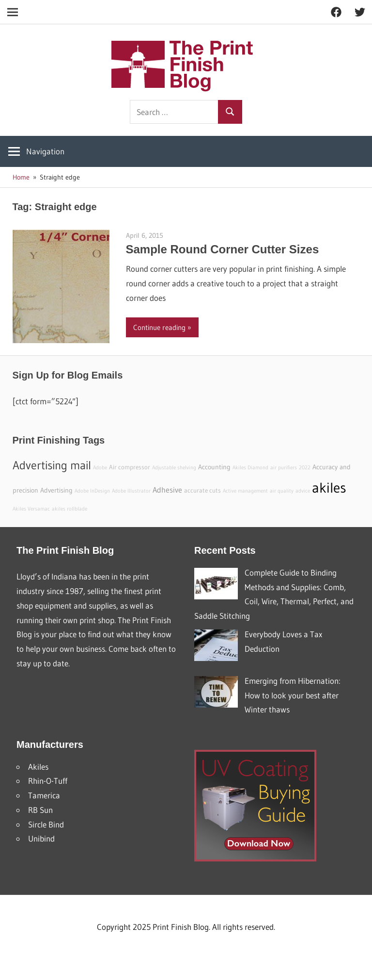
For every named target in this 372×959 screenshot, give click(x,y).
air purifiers (283, 467)
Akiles (38, 766)
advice (302, 491)
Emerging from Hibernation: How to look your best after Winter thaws (293, 695)
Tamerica (44, 795)
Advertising (56, 490)
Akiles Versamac (31, 509)
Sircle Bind (46, 824)
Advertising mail (52, 465)
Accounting (214, 467)
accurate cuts (202, 490)
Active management (245, 491)
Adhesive (167, 490)
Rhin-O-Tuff (47, 781)
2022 (304, 467)
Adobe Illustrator (131, 491)
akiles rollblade (69, 509)
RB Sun (40, 810)
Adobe (100, 467)
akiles (329, 487)
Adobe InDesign (92, 491)
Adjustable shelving (174, 467)
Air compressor (129, 467)
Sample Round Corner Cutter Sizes (222, 249)
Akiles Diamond (250, 467)
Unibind (41, 838)
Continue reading (159, 327)
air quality (282, 491)
